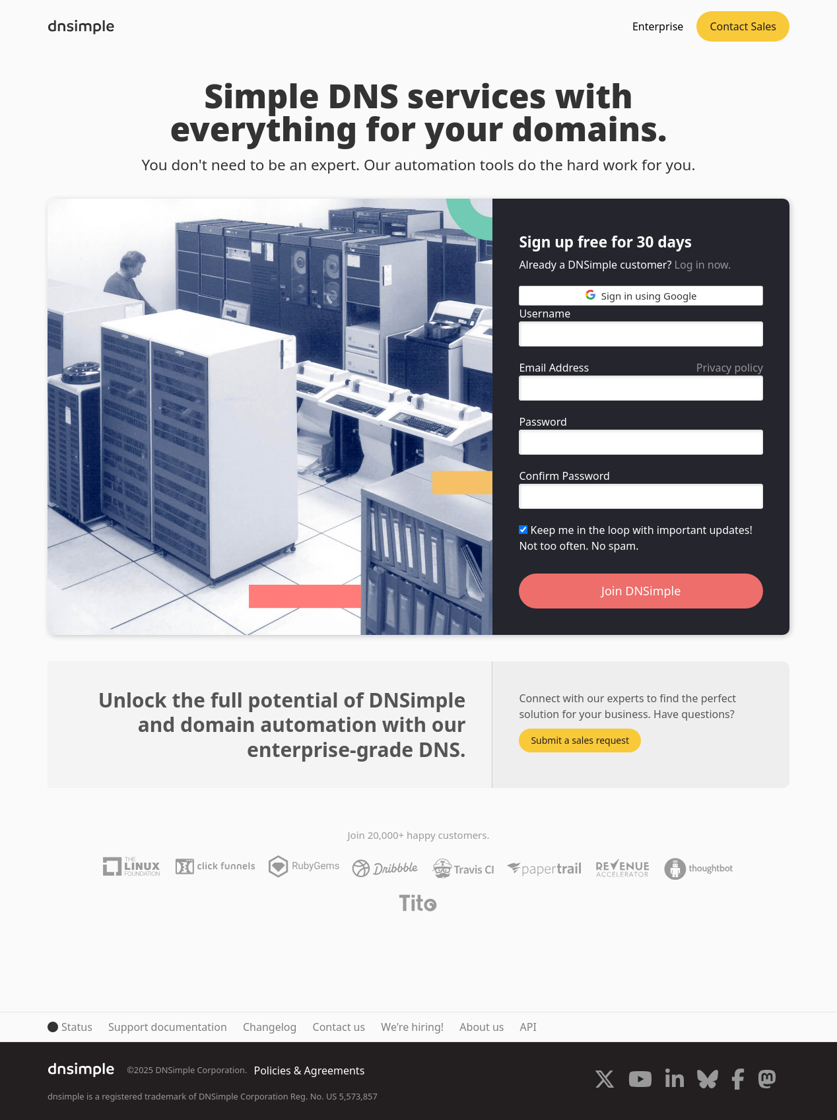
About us (481, 1027)
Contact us (339, 1027)
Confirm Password (564, 476)
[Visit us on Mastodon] (767, 1081)
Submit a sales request (580, 740)
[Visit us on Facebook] (738, 1081)
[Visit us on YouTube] (640, 1081)
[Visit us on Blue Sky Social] (707, 1081)
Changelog (269, 1027)
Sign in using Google (641, 295)
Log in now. (703, 264)
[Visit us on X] (604, 1081)
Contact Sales (743, 26)
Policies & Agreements (308, 1070)
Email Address (554, 367)
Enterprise (657, 26)
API (528, 1027)
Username (544, 313)
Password (542, 421)
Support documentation (167, 1027)
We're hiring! (412, 1027)
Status (76, 1027)
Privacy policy (729, 367)
